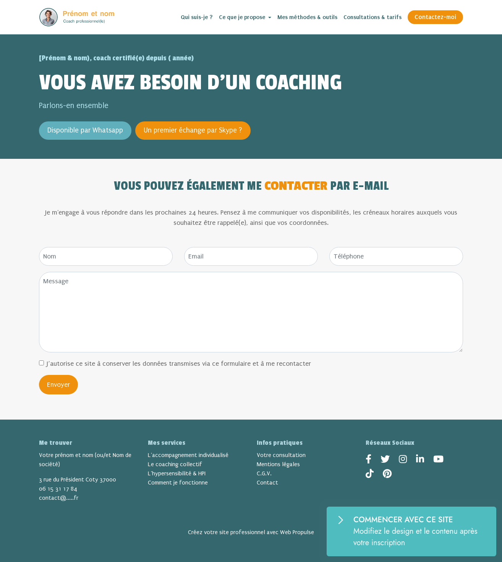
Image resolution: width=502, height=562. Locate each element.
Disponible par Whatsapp (85, 130)
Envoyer (58, 384)
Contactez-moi (435, 17)
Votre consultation (281, 455)
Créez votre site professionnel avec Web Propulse (251, 532)
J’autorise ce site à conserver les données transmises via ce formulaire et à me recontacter (179, 363)
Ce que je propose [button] (243, 17)
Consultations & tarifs (372, 17)
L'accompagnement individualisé (188, 455)
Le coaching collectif (175, 464)
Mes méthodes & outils (307, 17)
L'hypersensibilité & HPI (177, 473)
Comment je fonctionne (178, 482)
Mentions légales (278, 464)
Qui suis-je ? (197, 17)
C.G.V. (264, 473)
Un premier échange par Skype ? (193, 130)
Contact (267, 482)
